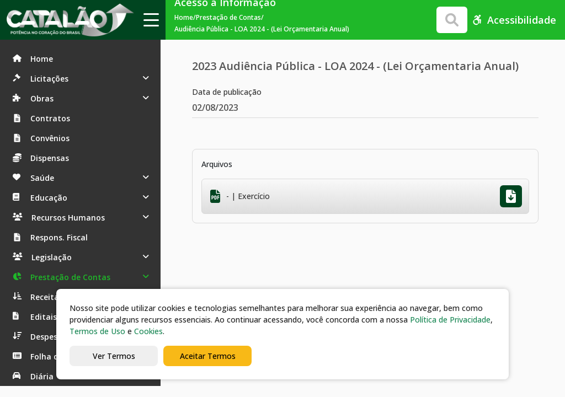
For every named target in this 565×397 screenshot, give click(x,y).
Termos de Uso (97, 331)
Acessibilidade (514, 19)
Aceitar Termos (208, 356)
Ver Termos (114, 356)
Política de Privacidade (450, 319)
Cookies (148, 331)
